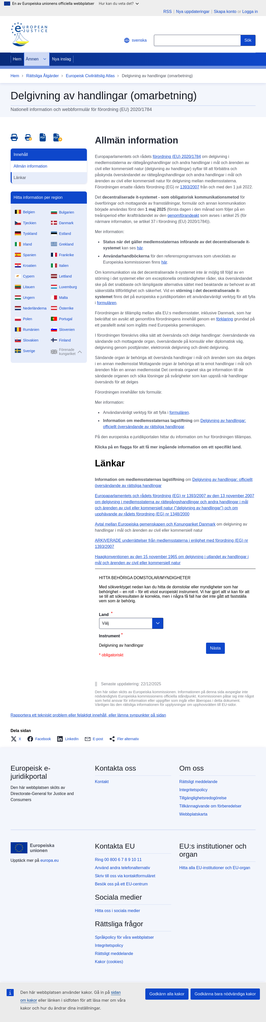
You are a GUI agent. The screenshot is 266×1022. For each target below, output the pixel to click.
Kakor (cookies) (109, 962)
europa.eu (49, 860)
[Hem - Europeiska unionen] (33, 847)
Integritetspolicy (193, 790)
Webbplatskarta (193, 814)
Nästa (215, 648)
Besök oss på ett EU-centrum (121, 884)
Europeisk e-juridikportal (31, 772)
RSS (167, 12)
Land (104, 614)
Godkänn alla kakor (166, 994)
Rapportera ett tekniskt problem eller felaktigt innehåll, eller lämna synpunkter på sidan (88, 715)
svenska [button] (135, 40)
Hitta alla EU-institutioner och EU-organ (214, 868)
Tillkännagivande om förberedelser (210, 806)
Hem (17, 59)
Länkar (20, 177)
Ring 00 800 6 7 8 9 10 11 (118, 859)
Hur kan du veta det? (119, 3)
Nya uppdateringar (193, 12)
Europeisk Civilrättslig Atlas (90, 76)
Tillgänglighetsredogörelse (203, 798)
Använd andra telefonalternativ (122, 868)
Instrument (109, 636)
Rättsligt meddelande (198, 782)
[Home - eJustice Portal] (29, 34)
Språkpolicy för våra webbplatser (124, 937)
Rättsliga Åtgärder (42, 76)
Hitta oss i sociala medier (117, 911)
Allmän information (31, 166)
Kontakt (102, 782)
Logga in (250, 11)
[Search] (248, 40)
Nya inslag (61, 59)
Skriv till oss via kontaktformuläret (125, 876)
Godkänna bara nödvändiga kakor (225, 994)
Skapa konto (225, 11)
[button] (17, 739)
